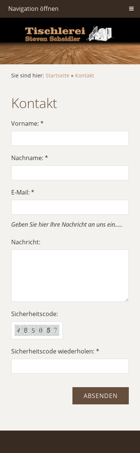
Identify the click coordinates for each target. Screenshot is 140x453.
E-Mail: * (22, 192)
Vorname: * (27, 123)
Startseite (57, 75)
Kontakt (84, 75)
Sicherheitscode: (34, 314)
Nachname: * (29, 158)
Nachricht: (25, 242)
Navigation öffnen (33, 8)
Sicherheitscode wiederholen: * (55, 351)
